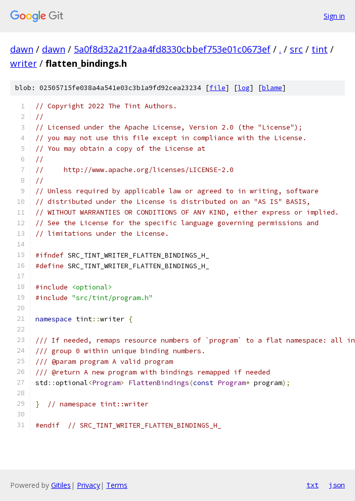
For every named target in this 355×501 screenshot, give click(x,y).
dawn (21, 49)
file (217, 88)
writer (23, 63)
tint (320, 49)
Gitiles (61, 485)
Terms (116, 485)
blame (272, 88)
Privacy (88, 485)
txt (312, 484)
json (337, 484)
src (296, 49)
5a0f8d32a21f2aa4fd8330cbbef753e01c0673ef (172, 49)
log (244, 88)
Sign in (334, 16)
